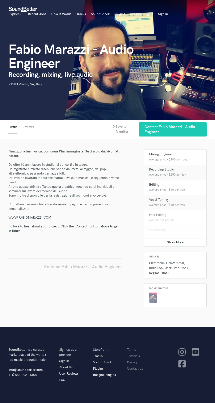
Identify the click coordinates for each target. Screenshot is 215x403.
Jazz (168, 268)
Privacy (132, 363)
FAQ (62, 380)
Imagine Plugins (141, 14)
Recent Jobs (37, 14)
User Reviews (69, 374)
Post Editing (157, 215)
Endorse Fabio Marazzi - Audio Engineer (83, 267)
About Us (66, 368)
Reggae (154, 273)
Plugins (120, 14)
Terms (131, 350)
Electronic (156, 263)
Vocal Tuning (158, 200)
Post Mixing (157, 230)
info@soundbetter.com (25, 370)
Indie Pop (156, 268)
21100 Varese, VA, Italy (25, 84)
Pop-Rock (181, 268)
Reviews (28, 127)
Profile (12, 127)
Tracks (81, 14)
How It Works (61, 14)
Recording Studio (161, 170)
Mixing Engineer (161, 155)
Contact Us (135, 369)
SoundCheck (100, 14)
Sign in (163, 14)
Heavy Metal (175, 263)
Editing (154, 185)
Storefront (100, 350)
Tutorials (133, 356)
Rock (165, 273)
